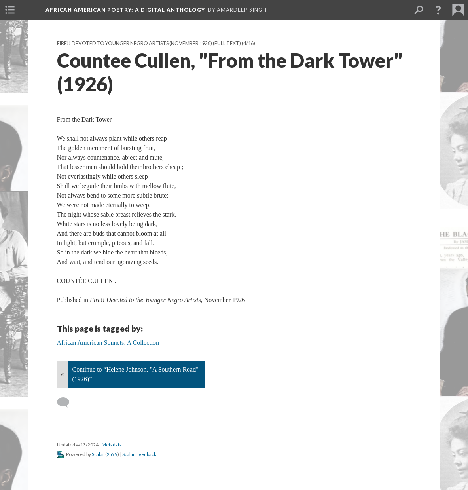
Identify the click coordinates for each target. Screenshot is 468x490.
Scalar (98, 454)
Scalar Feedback (139, 454)
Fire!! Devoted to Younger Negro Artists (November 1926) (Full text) (149, 43)
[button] (438, 10)
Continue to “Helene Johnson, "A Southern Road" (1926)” (135, 374)
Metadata (112, 445)
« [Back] (62, 374)
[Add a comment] (66, 402)
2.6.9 (112, 454)
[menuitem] (10, 10)
